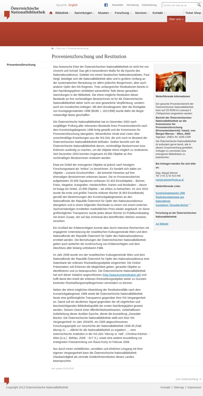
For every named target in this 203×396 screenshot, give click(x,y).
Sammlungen (84, 12)
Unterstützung (149, 5)
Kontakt (159, 12)
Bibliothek (63, 12)
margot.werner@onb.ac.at (170, 179)
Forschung (123, 12)
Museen (104, 12)
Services (142, 12)
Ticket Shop (193, 12)
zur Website (162, 223)
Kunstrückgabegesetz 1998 (170, 193)
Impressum (194, 387)
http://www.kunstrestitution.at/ (121, 274)
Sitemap (179, 387)
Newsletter (117, 5)
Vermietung (132, 5)
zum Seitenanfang (189, 379)
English (73, 5)
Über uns (176, 19)
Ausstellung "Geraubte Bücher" (172, 205)
